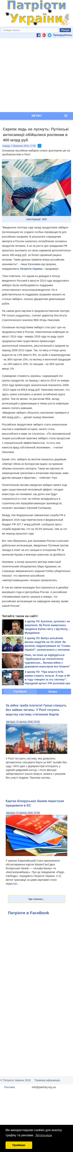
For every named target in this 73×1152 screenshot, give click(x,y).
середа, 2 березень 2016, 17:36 (19, 146)
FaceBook (20, 691)
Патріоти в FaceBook (28, 913)
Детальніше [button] (43, 1135)
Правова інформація (47, 1080)
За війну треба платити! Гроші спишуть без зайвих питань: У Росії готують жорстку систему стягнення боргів (36, 710)
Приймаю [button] (18, 1145)
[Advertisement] (35, 75)
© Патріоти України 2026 (15, 1080)
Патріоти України (31, 268)
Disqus (52, 691)
